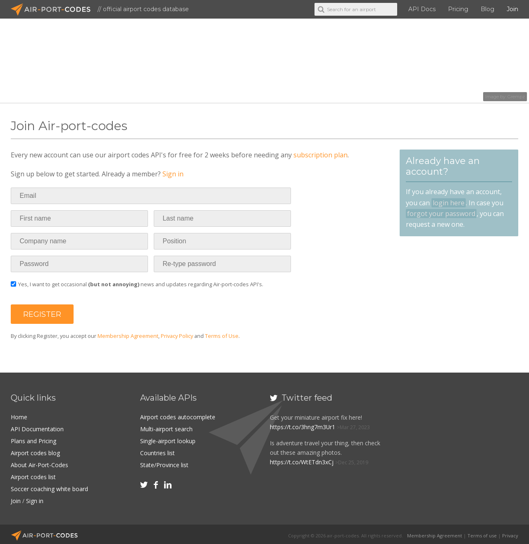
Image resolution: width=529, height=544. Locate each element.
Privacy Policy (177, 336)
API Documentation (37, 428)
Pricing (458, 9)
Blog (487, 9)
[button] (42, 314)
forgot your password (441, 213)
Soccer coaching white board (49, 487)
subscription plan (320, 154)
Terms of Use (221, 336)
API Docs (422, 9)
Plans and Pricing (33, 440)
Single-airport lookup (167, 440)
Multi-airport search (166, 428)
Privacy (510, 533)
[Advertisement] (460, 447)
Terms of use (482, 533)
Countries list (157, 452)
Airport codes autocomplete (177, 417)
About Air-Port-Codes (39, 463)
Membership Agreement (128, 336)
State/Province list (164, 463)
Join (512, 9)
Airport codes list (33, 475)
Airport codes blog (35, 452)
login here (449, 202)
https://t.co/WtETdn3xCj (302, 462)
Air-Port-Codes (54, 9)
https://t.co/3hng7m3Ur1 (303, 427)
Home (19, 417)
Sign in (172, 173)
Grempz (516, 97)
